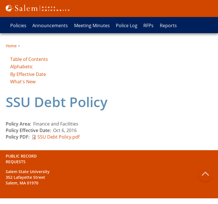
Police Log (126, 25)
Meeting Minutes (92, 25)
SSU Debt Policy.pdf (58, 137)
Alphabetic (21, 66)
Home (11, 45)
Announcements (50, 25)
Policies (18, 25)
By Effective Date (28, 74)
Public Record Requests (21, 158)
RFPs (148, 25)
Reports (168, 25)
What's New (22, 81)
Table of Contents (29, 59)
